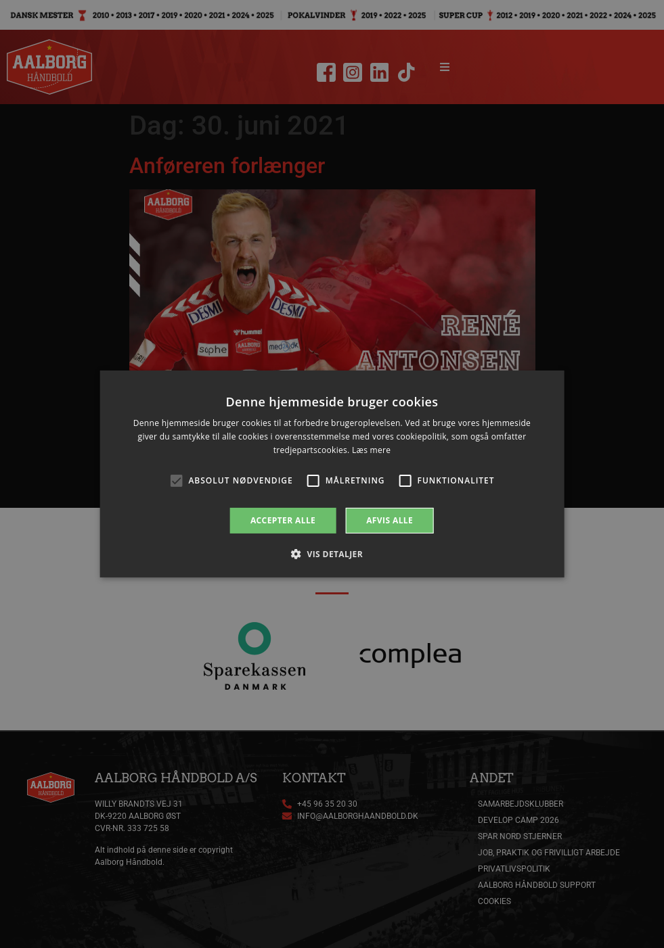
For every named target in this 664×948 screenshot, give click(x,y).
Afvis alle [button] (389, 520)
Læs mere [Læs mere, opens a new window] (371, 450)
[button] (332, 554)
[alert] (332, 474)
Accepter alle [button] (282, 520)
